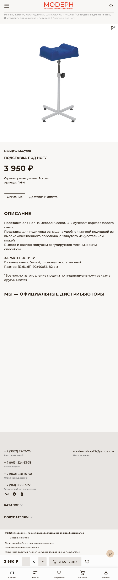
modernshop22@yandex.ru (93, 451)
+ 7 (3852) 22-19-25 (17, 451)
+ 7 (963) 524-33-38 (18, 462)
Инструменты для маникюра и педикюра (27, 18)
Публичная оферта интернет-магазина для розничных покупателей (42, 552)
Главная (8, 14)
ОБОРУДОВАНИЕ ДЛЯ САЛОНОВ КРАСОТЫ (50, 14)
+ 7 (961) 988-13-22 (17, 485)
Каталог (19, 14)
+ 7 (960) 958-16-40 (18, 474)
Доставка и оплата (43, 197)
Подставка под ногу (64, 18)
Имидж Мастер (17, 151)
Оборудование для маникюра (93, 14)
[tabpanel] (21, 352)
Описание (15, 197)
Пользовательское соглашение (22, 547)
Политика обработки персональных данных (29, 543)
